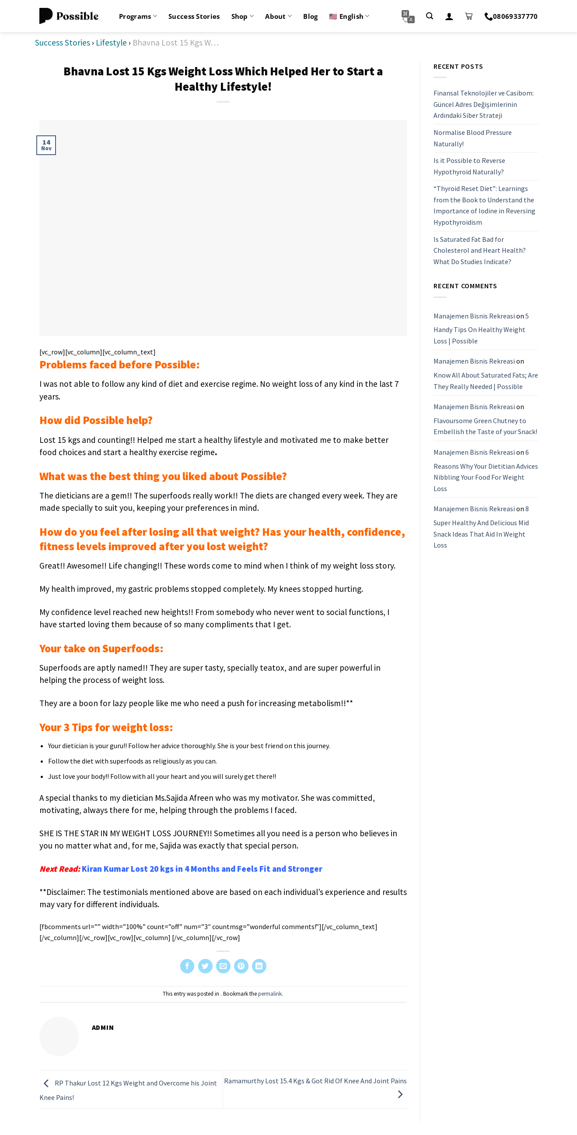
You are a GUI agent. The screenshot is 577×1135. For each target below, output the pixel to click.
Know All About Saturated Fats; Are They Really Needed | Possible (486, 381)
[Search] (429, 16)
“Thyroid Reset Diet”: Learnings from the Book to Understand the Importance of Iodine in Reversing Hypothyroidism (484, 205)
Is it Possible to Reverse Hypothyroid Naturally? (469, 166)
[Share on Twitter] (205, 966)
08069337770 (511, 16)
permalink (270, 993)
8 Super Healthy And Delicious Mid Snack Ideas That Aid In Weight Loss (481, 526)
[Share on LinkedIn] (259, 966)
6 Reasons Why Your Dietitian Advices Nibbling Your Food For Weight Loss (486, 470)
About (278, 16)
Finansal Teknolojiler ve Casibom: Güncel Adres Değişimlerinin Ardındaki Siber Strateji (484, 104)
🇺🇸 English (349, 16)
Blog (310, 16)
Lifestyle (111, 42)
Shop (242, 16)
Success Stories (194, 16)
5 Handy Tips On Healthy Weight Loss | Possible (481, 328)
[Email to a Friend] (223, 966)
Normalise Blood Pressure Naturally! (473, 138)
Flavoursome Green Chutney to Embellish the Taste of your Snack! (485, 426)
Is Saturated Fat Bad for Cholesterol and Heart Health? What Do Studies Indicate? (480, 250)
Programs (138, 16)
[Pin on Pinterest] (241, 966)
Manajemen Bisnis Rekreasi (474, 315)
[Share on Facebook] (187, 966)
